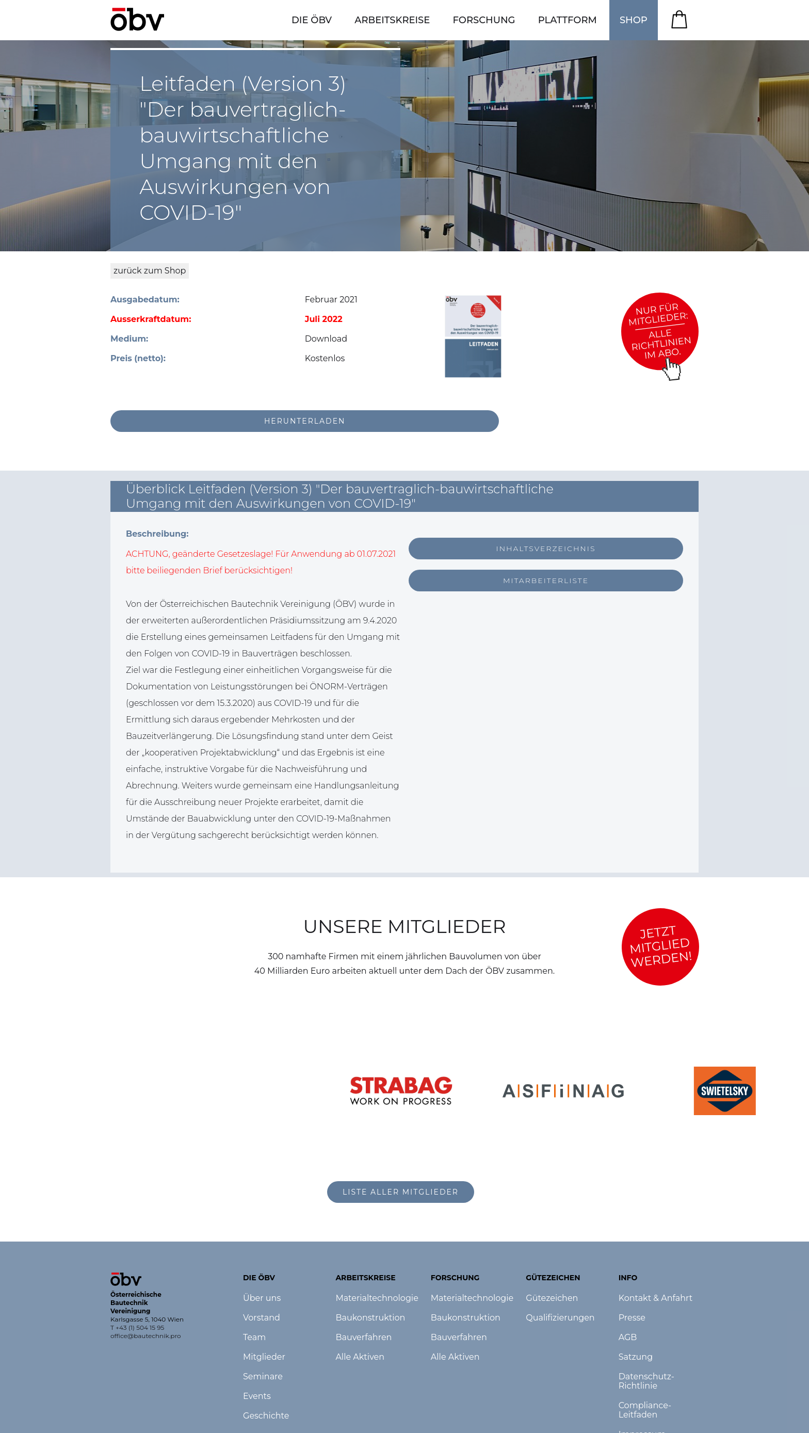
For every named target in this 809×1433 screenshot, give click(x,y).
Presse (632, 1318)
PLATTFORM (567, 20)
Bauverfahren (363, 1337)
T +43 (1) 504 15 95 (137, 1327)
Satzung (636, 1357)
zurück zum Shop (150, 271)
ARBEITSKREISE (392, 20)
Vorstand (261, 1318)
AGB (628, 1337)
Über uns (262, 1298)
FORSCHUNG (484, 20)
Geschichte (266, 1416)
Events (257, 1396)
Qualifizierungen (560, 1318)
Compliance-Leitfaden (645, 1410)
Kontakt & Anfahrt (656, 1298)
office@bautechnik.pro (145, 1336)
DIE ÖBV (312, 20)
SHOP (634, 20)
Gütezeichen (552, 1298)
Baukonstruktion (370, 1318)
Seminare (263, 1376)
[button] (311, 20)
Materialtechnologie (376, 1298)
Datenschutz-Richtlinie (646, 1381)
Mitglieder (264, 1357)
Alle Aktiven (359, 1357)
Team (254, 1337)
